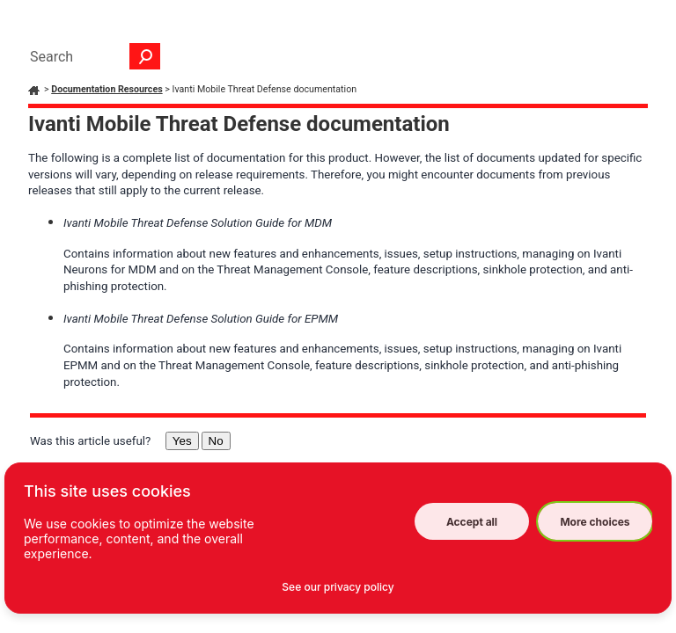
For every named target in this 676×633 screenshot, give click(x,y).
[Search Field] (90, 56)
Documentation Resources (106, 89)
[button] (145, 56)
